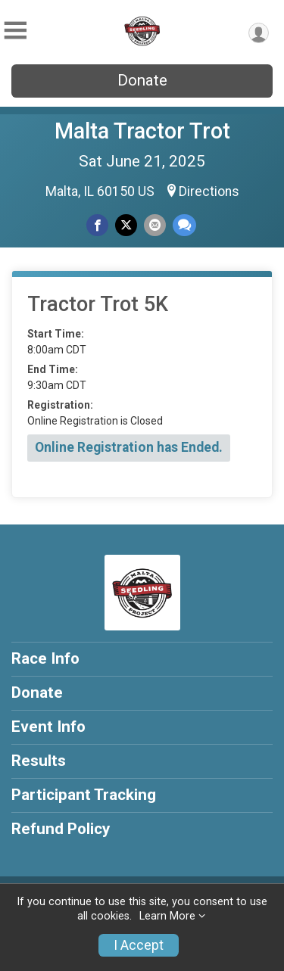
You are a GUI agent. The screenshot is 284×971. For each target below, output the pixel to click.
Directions (209, 191)
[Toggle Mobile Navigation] (15, 30)
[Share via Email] (155, 225)
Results (38, 761)
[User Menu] (258, 33)
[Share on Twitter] (126, 225)
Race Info (45, 658)
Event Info (48, 726)
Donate (142, 80)
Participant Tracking (83, 795)
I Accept (139, 945)
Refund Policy (60, 829)
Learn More (167, 916)
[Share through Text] (184, 225)
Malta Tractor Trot (142, 131)
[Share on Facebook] (97, 225)
